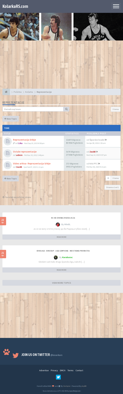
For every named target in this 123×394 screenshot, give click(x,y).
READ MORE (61, 237)
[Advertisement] (61, 66)
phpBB (83, 386)
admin (19, 155)
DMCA (62, 370)
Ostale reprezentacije (24, 151)
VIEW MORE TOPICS (61, 282)
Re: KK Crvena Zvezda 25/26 (63, 218)
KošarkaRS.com (15, 6)
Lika (20, 143)
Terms (70, 370)
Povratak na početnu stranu (16, 197)
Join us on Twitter (42, 355)
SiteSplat (66, 386)
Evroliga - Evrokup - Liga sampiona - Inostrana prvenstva (63, 251)
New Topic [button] (10, 118)
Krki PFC (93, 163)
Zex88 (92, 151)
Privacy (54, 370)
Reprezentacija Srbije (24, 139)
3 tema (116, 109)
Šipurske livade (97, 139)
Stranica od (112, 187)
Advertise (44, 370)
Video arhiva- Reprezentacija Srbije (31, 163)
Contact (79, 370)
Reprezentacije (13, 102)
